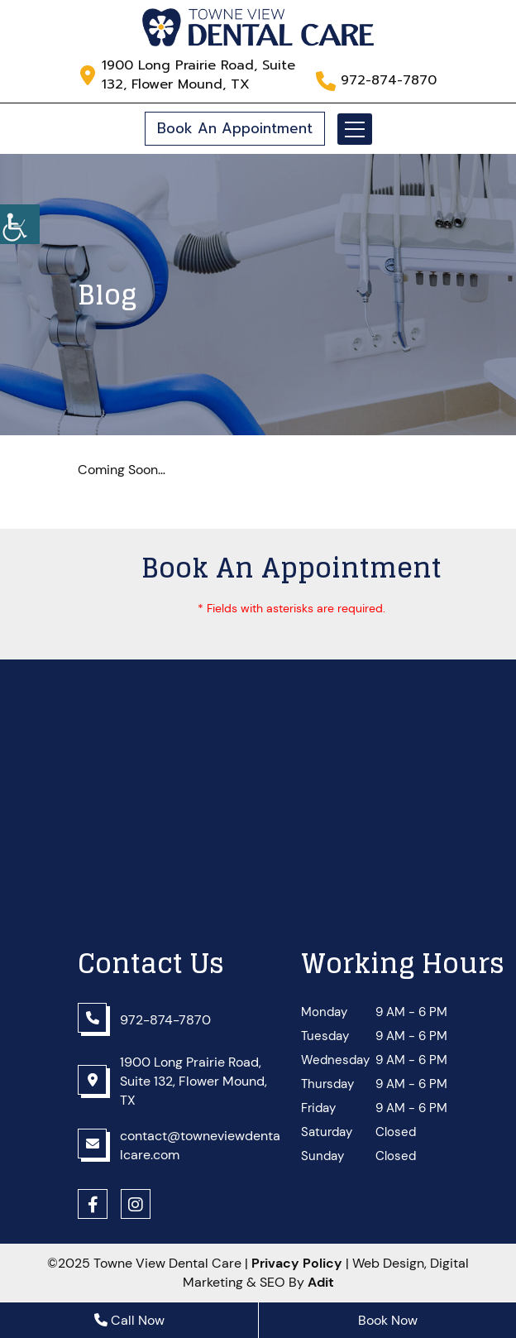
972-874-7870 (389, 80)
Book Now (388, 1320)
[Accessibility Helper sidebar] (20, 224)
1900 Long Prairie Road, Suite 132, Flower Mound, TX (198, 75)
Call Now (129, 1320)
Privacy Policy (296, 1263)
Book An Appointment (235, 128)
